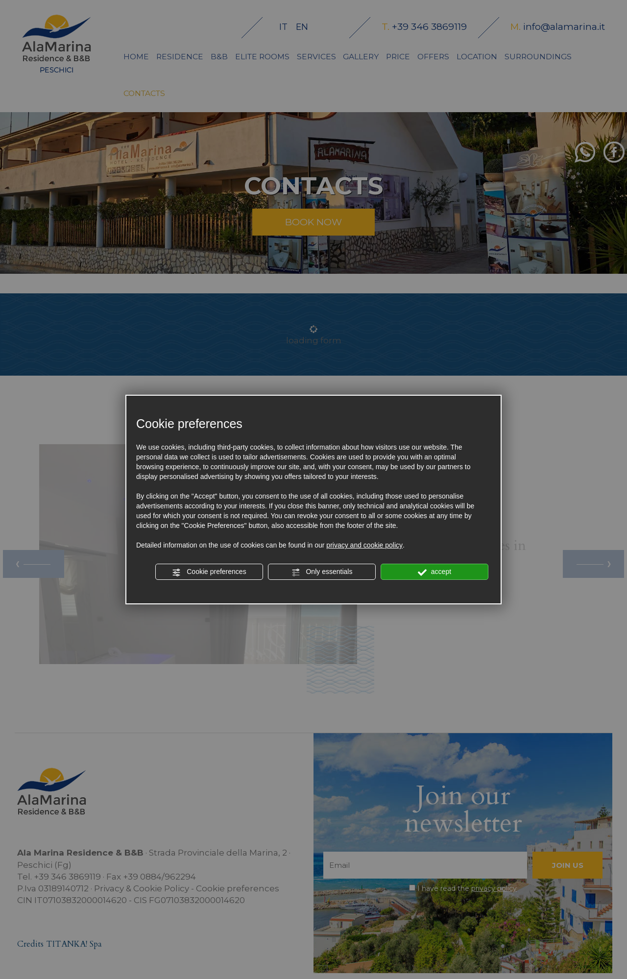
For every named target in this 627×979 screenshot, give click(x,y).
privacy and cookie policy (364, 545)
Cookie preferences (209, 572)
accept (434, 572)
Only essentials (322, 572)
